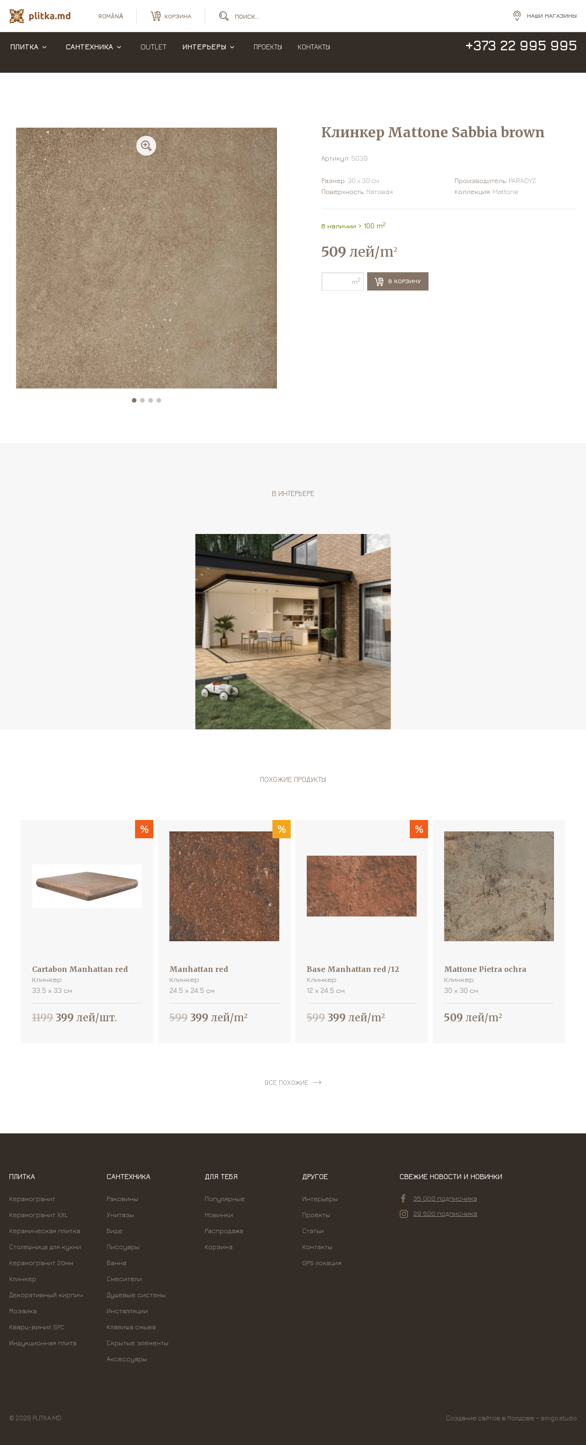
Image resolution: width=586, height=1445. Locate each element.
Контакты (314, 55)
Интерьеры (204, 55)
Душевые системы (136, 1295)
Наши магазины (552, 18)
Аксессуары (127, 1359)
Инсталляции (127, 1311)
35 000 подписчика (439, 1198)
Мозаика (23, 1311)
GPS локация (322, 1263)
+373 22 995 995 (521, 54)
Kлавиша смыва (131, 1327)
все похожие (287, 1082)
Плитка (24, 55)
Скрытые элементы (137, 1343)
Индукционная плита (42, 1343)
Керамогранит (32, 1198)
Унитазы (120, 1215)
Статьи (313, 1231)
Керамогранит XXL (38, 1215)
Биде (114, 1231)
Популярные (225, 1198)
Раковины (122, 1198)
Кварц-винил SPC (37, 1327)
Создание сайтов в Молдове (490, 1418)
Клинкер (22, 1279)
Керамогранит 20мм (41, 1263)
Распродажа (224, 1231)
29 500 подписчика (438, 1213)
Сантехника (89, 55)
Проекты (268, 55)
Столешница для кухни (45, 1247)
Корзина (219, 1247)
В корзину (397, 281)
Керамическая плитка (44, 1231)
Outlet (154, 55)
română (110, 18)
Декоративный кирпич (46, 1295)
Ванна (116, 1263)
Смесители (124, 1279)
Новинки (219, 1215)
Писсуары (123, 1247)
